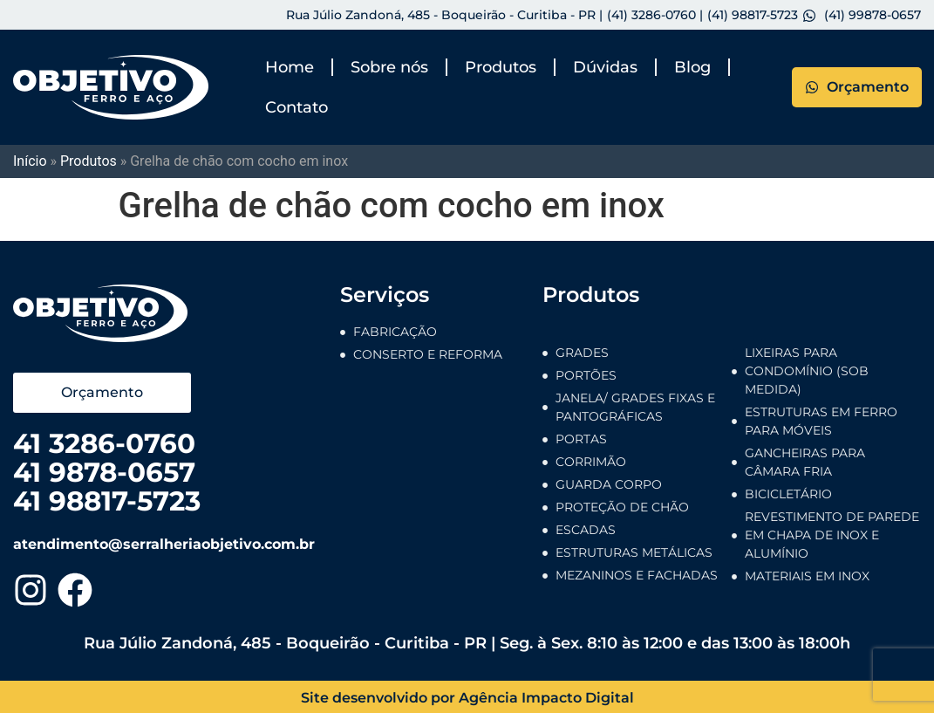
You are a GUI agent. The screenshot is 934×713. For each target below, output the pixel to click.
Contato (296, 107)
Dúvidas (605, 67)
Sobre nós (389, 67)
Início (30, 161)
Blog (692, 67)
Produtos (500, 67)
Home (289, 67)
